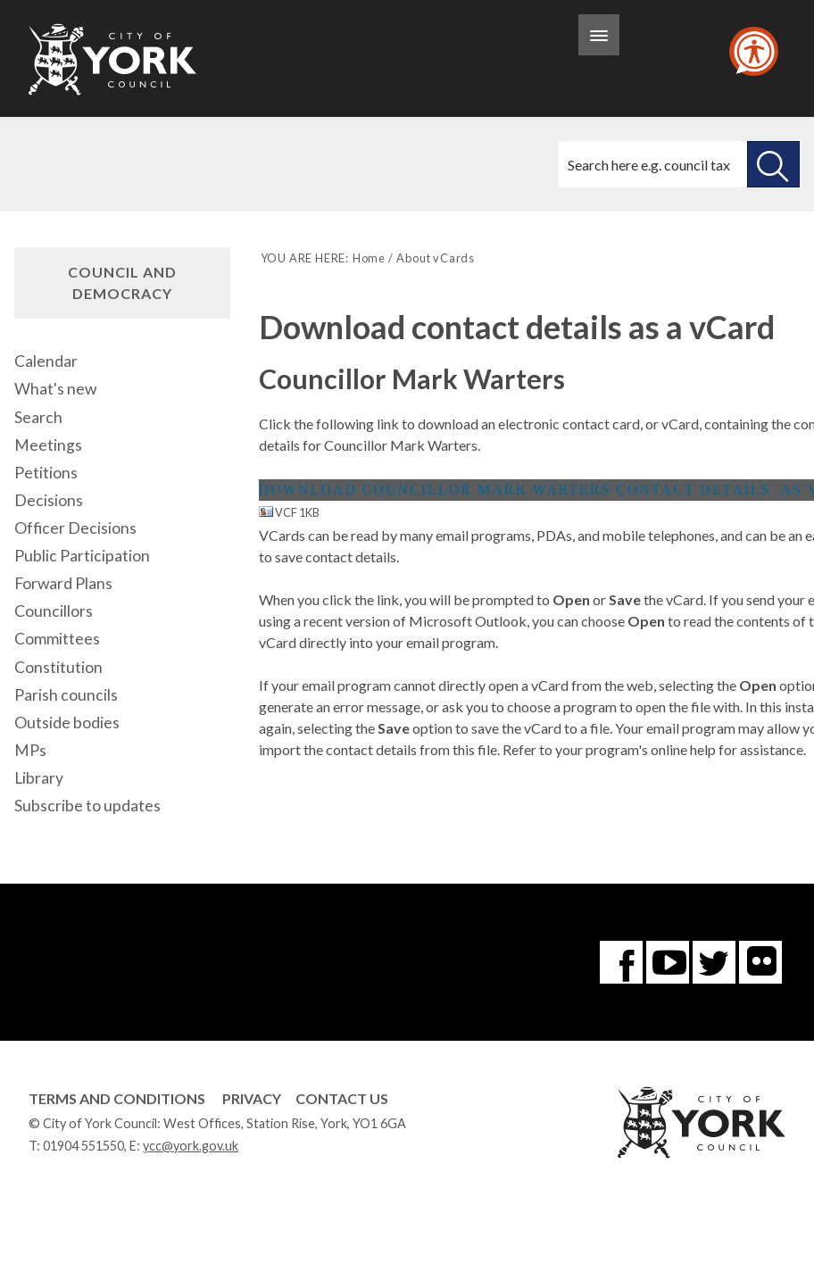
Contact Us (341, 1098)
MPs (30, 750)
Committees (57, 638)
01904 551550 (83, 1145)
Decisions (48, 500)
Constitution (58, 667)
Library (38, 778)
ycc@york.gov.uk (190, 1145)
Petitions (46, 472)
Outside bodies (67, 722)
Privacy (251, 1098)
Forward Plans (63, 583)
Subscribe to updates (87, 805)
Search (38, 417)
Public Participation (82, 555)
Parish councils (66, 695)
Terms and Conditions (117, 1098)
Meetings (48, 445)
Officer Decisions (75, 528)
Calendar (46, 361)
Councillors (53, 611)
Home (369, 258)
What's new (55, 388)
